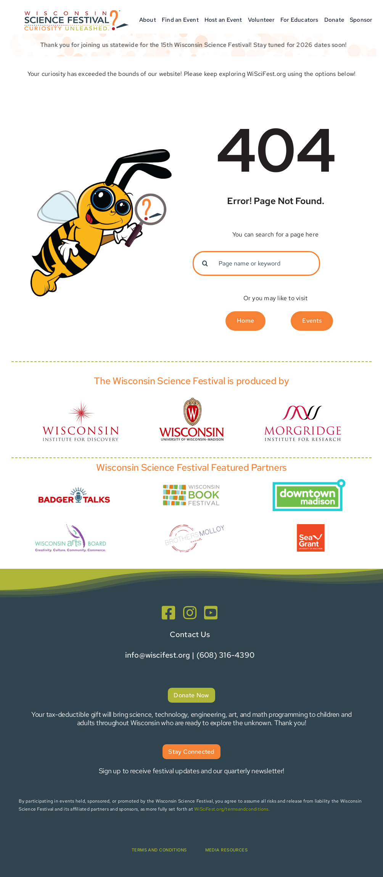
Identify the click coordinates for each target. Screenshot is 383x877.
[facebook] (168, 612)
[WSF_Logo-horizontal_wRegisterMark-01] (75, 9)
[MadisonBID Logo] (308, 482)
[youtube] (210, 612)
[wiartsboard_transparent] (70, 524)
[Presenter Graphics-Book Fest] (191, 484)
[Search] (205, 263)
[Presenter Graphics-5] (310, 527)
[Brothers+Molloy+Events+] (195, 518)
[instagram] (189, 612)
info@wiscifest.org (157, 655)
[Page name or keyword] (256, 263)
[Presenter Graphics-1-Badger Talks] (74, 485)
